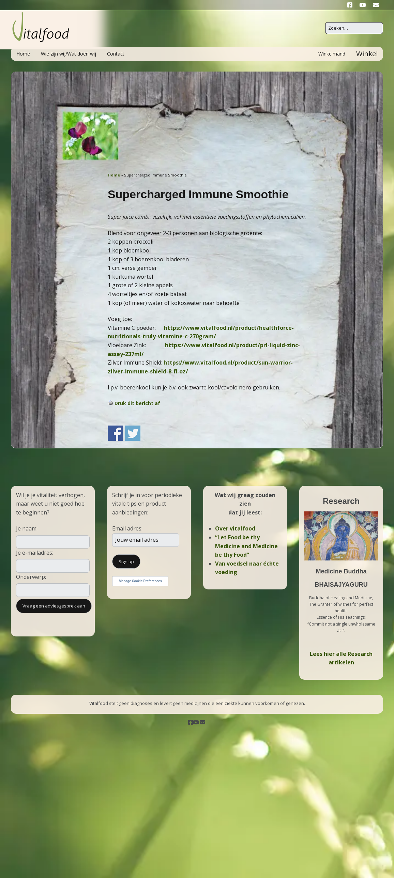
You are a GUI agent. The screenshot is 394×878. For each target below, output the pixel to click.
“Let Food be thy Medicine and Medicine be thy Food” (246, 546)
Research (341, 501)
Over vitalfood (235, 528)
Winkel (367, 53)
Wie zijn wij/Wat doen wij (68, 53)
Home (23, 53)
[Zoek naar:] (354, 28)
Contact (115, 53)
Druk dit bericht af (137, 403)
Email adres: (127, 528)
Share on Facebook (115, 433)
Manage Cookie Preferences (140, 581)
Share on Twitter (132, 433)
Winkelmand (331, 53)
